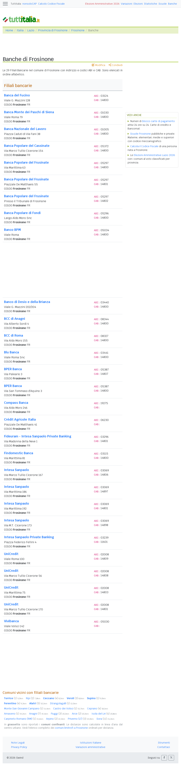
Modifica (98, 65)
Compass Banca (16, 403)
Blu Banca (11, 352)
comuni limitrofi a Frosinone (71, 727)
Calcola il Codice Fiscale (144, 146)
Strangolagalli (63, 703)
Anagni (38, 713)
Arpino (55, 718)
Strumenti (164, 742)
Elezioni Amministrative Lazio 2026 (154, 155)
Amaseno (15, 713)
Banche (172, 3)
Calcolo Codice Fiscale (51, 3)
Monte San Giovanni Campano (27, 708)
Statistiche (150, 3)
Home (9, 30)
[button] (164, 758)
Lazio (30, 30)
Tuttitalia (16, 3)
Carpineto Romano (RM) (23, 718)
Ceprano (97, 708)
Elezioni (138, 3)
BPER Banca (13, 369)
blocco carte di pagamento (158, 121)
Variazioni (126, 3)
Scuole (163, 3)
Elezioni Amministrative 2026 (102, 3)
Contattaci (163, 747)
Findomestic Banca (18, 453)
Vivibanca (11, 621)
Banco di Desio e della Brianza (27, 302)
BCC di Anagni (14, 319)
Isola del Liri (104, 713)
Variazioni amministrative (90, 747)
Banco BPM (12, 230)
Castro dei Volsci (68, 708)
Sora (105, 718)
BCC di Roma (13, 335)
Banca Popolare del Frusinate (26, 162)
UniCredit (11, 554)
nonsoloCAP (29, 3)
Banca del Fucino (17, 95)
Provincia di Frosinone (53, 30)
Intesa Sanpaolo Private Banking (29, 537)
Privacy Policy (19, 747)
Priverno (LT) (81, 718)
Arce (80, 713)
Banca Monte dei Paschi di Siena (29, 112)
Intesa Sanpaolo (16, 470)
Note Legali (18, 742)
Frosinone (77, 30)
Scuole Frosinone (140, 133)
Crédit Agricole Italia (20, 419)
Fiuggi (60, 713)
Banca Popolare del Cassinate (26, 146)
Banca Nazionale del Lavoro (25, 129)
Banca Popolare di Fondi (22, 213)
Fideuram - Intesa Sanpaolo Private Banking (37, 436)
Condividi (115, 65)
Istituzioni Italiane (90, 742)
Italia (20, 30)
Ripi (33, 698)
